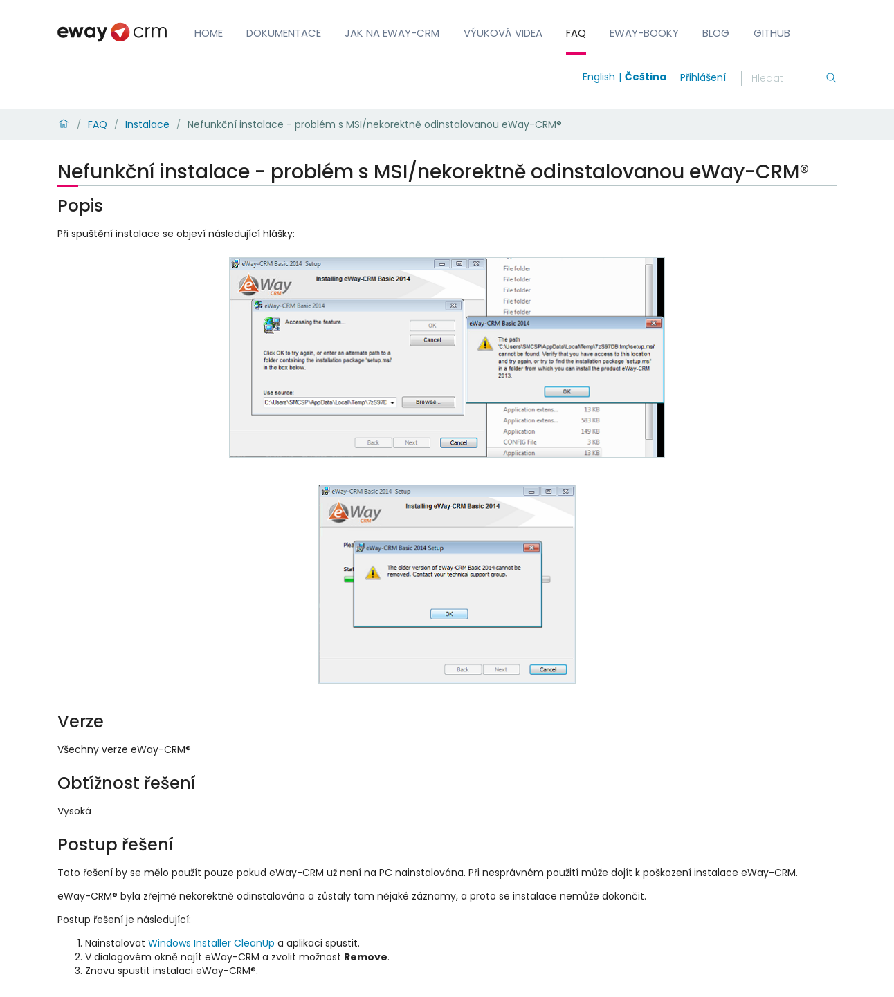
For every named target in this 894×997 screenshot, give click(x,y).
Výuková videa (503, 33)
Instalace (147, 124)
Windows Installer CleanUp (211, 943)
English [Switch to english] (599, 77)
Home (208, 33)
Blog (715, 33)
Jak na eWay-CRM (392, 33)
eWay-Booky (644, 33)
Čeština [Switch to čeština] (645, 77)
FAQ (576, 33)
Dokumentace (283, 33)
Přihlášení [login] (703, 77)
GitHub (772, 33)
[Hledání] (788, 78)
